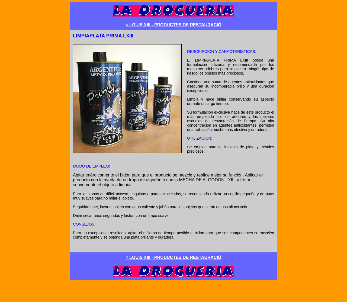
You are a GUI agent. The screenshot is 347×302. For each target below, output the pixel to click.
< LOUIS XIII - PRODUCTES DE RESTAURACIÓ (173, 25)
